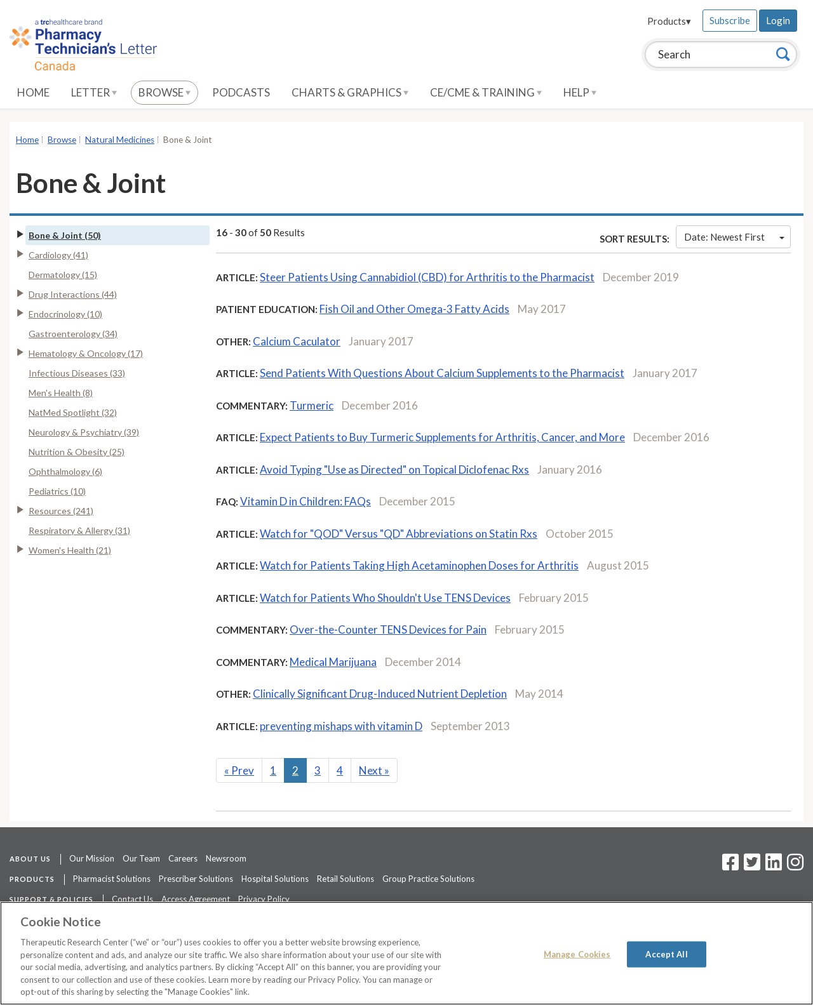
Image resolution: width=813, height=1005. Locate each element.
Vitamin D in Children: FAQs (305, 501)
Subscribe (729, 20)
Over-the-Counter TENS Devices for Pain (388, 629)
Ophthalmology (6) (65, 471)
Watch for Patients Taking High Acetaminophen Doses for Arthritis (419, 565)
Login (778, 20)
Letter (94, 92)
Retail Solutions (345, 879)
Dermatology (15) (63, 274)
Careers (183, 858)
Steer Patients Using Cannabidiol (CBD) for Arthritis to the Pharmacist (427, 277)
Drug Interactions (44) (73, 294)
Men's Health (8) (61, 392)
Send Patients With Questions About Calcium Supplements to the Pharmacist (442, 373)
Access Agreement (195, 899)
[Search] (783, 54)
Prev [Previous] (239, 770)
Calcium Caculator (296, 341)
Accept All (666, 953)
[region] (406, 953)
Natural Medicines (119, 140)
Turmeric (311, 405)
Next (374, 770)
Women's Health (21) (70, 550)
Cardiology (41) (58, 255)
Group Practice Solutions (428, 879)
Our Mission (91, 858)
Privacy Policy (264, 899)
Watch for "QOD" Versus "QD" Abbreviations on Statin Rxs (398, 533)
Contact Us (132, 899)
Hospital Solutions (275, 879)
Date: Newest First (734, 237)
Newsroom (226, 858)
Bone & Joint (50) (65, 235)
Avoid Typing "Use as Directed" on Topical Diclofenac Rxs (394, 469)
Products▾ (669, 21)
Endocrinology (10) (65, 314)
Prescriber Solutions (196, 879)
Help (579, 92)
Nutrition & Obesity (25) (76, 451)
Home (33, 92)
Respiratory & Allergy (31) (79, 530)
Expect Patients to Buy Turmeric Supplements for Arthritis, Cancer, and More (442, 437)
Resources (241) (61, 510)
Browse (164, 92)
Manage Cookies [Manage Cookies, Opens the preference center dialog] (577, 953)
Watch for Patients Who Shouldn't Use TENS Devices (385, 597)
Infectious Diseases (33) (77, 373)
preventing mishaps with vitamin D (341, 726)
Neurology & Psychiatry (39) (84, 432)
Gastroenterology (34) (73, 333)
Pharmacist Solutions (112, 879)
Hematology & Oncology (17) (86, 353)
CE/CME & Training (486, 92)
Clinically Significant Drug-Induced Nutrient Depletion (380, 693)
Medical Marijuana (333, 662)
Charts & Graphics (350, 92)
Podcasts (241, 92)
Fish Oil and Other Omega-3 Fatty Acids (414, 309)
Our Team (141, 858)
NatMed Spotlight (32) (73, 412)
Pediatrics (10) (57, 491)
